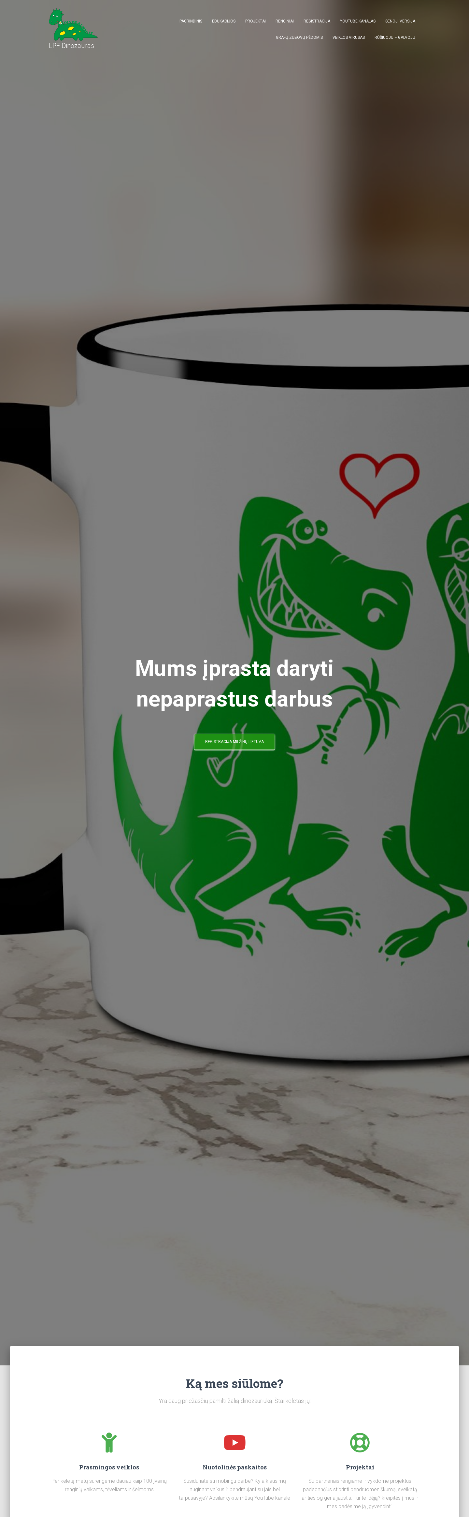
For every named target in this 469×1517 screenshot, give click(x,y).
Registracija (317, 21)
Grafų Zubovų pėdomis (299, 37)
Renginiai (285, 21)
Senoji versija (400, 21)
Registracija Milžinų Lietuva (234, 741)
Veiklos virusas (349, 37)
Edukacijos (223, 21)
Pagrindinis (190, 21)
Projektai (255, 21)
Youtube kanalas (358, 21)
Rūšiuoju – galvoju (395, 37)
